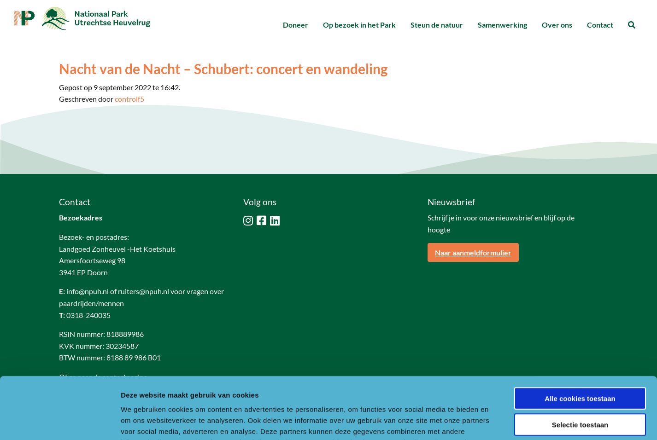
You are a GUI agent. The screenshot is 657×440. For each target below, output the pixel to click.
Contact (600, 24)
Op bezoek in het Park (359, 24)
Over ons (557, 24)
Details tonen (498, 422)
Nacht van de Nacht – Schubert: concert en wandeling (223, 68)
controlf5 (129, 98)
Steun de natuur (437, 24)
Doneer (295, 24)
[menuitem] (296, 25)
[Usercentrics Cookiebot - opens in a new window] (59, 422)
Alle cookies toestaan (580, 340)
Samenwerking (502, 24)
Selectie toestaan (580, 367)
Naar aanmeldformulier (473, 252)
